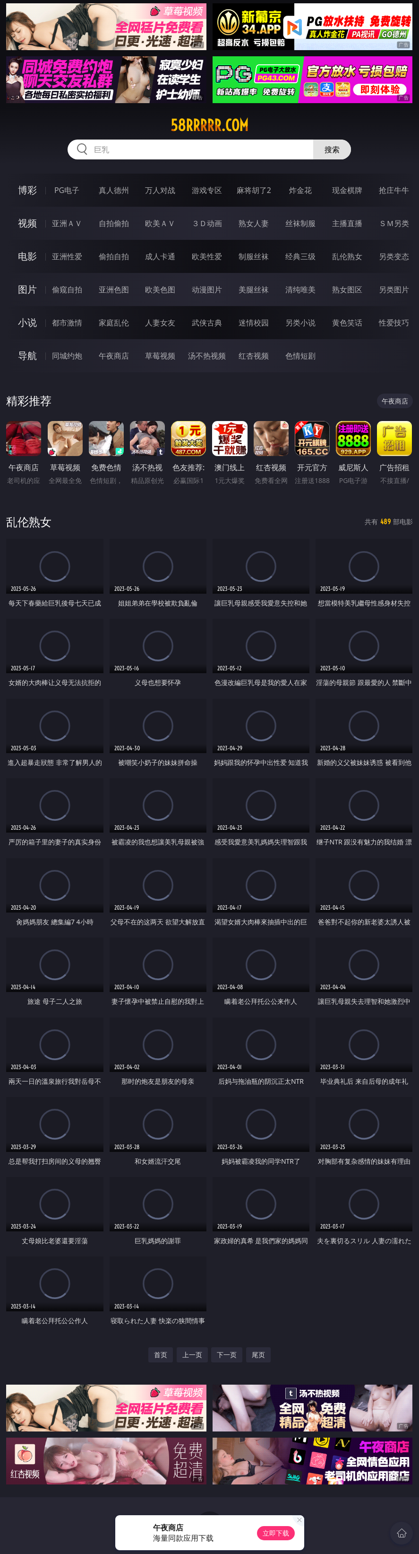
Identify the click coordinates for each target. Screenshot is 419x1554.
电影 (27, 256)
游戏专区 (207, 190)
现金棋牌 (347, 190)
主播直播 (347, 223)
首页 (160, 1354)
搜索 (332, 149)
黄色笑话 (347, 322)
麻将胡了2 (254, 190)
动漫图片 (207, 289)
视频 (27, 223)
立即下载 (276, 1532)
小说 (27, 322)
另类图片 (394, 289)
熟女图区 (347, 289)
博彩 (27, 190)
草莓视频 (160, 356)
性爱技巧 (394, 322)
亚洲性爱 (67, 256)
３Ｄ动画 (207, 223)
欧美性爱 (207, 256)
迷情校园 (254, 322)
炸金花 (300, 190)
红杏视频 (254, 356)
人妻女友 (160, 322)
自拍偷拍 (114, 223)
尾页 (258, 1354)
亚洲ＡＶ (67, 223)
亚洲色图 (114, 289)
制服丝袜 (254, 256)
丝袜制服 (300, 223)
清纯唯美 (300, 289)
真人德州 (114, 190)
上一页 (192, 1354)
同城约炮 (67, 356)
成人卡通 (160, 256)
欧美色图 (160, 289)
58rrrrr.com (209, 125)
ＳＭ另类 (394, 223)
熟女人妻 (254, 223)
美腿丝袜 (254, 289)
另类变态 (394, 256)
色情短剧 (300, 356)
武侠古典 (207, 322)
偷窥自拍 (67, 289)
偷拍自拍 (114, 256)
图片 (27, 289)
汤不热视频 (207, 356)
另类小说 (300, 322)
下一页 (227, 1354)
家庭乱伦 (114, 322)
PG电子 (66, 190)
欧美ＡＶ (160, 223)
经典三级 (300, 256)
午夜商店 (114, 356)
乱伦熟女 (347, 256)
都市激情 (67, 322)
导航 (27, 355)
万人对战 (160, 190)
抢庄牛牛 (394, 190)
